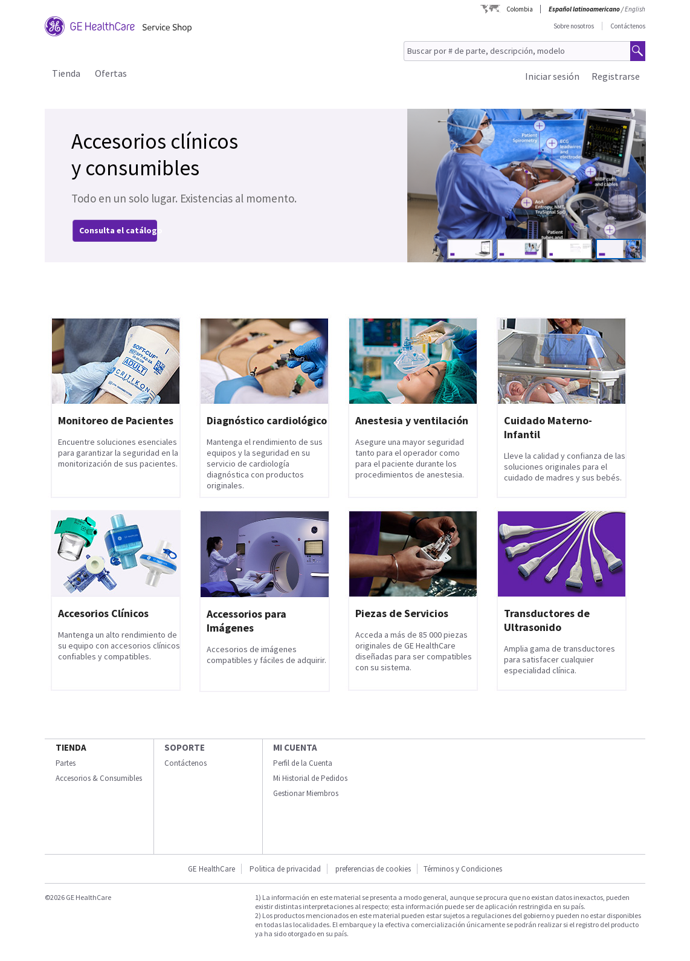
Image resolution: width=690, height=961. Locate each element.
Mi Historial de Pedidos (310, 778)
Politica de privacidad (285, 869)
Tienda (66, 73)
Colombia (519, 9)
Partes (66, 763)
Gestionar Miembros (305, 793)
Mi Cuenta (295, 747)
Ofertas (111, 73)
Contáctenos (627, 26)
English (635, 9)
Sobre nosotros (573, 26)
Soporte (184, 747)
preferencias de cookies (373, 869)
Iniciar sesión (552, 76)
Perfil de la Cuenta (302, 763)
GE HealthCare (211, 869)
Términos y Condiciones (463, 869)
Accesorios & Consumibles (99, 778)
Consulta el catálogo (121, 230)
